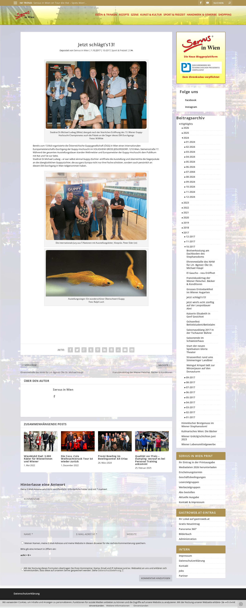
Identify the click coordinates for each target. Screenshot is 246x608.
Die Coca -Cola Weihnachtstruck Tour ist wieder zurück (77, 460)
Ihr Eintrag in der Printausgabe (197, 463)
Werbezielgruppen (189, 488)
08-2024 (190, 178)
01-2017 (190, 418)
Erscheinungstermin (190, 473)
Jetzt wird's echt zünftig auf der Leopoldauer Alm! (200, 306)
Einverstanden (141, 605)
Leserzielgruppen (189, 483)
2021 (186, 214)
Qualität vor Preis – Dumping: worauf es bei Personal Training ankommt (150, 461)
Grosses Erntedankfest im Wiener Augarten (200, 292)
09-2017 (190, 378)
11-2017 (190, 242)
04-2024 (190, 158)
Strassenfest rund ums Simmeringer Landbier (200, 360)
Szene (135, 16)
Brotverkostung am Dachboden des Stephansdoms (198, 255)
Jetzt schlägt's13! (196, 298)
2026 (186, 129)
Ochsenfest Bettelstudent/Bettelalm (201, 324)
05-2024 (190, 163)
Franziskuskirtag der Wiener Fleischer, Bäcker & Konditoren (201, 282)
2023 (186, 204)
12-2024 (190, 198)
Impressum (185, 557)
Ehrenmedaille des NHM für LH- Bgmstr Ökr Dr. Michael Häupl (201, 266)
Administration (187, 540)
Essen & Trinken (106, 16)
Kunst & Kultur (151, 16)
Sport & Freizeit (174, 16)
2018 (186, 229)
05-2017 (190, 398)
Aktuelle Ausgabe (189, 498)
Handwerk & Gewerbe (202, 16)
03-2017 (190, 408)
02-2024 (190, 148)
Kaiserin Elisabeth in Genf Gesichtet (198, 316)
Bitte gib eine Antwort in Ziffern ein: (38, 550)
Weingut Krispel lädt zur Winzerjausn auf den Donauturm (201, 369)
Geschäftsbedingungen (192, 478)
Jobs (181, 572)
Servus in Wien (81, 51)
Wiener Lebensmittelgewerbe (198, 445)
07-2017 (190, 388)
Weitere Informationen (117, 605)
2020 (186, 218)
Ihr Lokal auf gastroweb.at (194, 520)
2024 (186, 139)
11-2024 (190, 193)
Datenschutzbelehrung (109, 571)
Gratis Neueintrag (189, 525)
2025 (186, 134)
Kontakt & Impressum (191, 503)
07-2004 (190, 173)
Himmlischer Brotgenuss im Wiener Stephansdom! (197, 426)
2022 (186, 209)
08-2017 (190, 383)
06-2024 (190, 168)
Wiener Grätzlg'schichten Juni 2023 (198, 439)
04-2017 (190, 403)
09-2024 (190, 183)
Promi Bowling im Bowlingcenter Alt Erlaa (113, 459)
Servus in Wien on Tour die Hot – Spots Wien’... (60, 2)
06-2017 (190, 393)
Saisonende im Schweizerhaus (195, 341)
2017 (186, 234)
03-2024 (190, 153)
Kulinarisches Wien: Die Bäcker (199, 432)
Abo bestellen (187, 493)
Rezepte (124, 16)
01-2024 (190, 143)
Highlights (187, 125)
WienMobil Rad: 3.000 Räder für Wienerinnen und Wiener (38, 460)
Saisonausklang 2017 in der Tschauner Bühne (200, 333)
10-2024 (190, 188)
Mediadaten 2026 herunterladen (198, 468)
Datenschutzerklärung (192, 562)
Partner (183, 577)
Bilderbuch (185, 535)
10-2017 (107, 51)
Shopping (224, 16)
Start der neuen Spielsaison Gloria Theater (197, 350)
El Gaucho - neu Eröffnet (201, 274)
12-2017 (190, 237)
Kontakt (183, 567)
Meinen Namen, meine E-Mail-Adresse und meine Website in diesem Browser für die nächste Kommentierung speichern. (85, 544)
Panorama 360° (188, 530)
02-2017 (190, 413)
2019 (186, 224)
